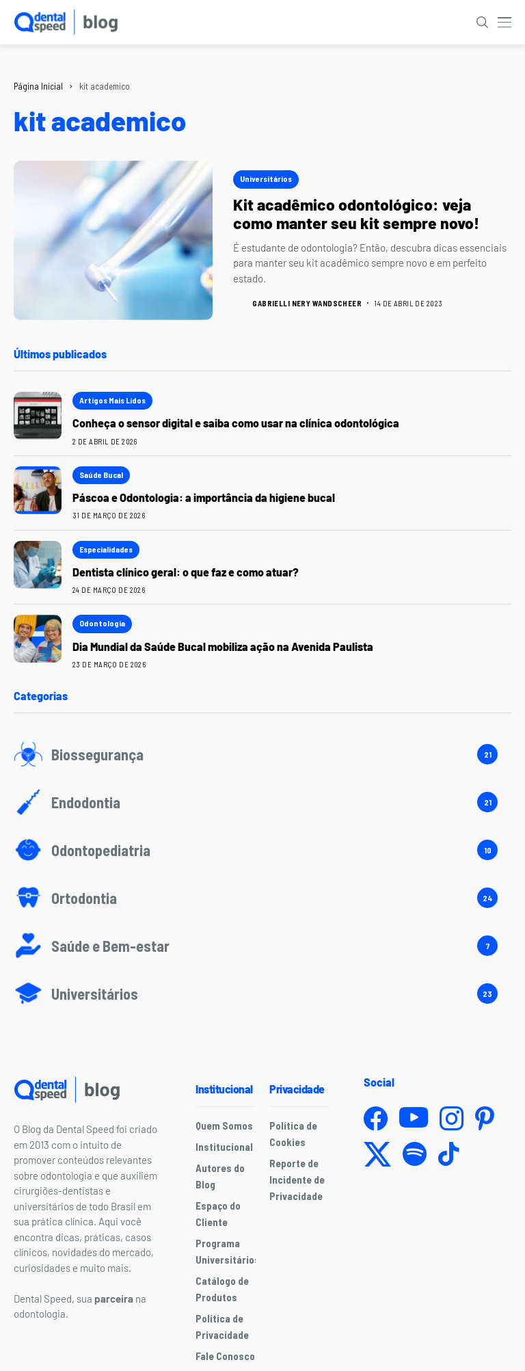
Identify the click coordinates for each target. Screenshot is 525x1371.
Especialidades (106, 549)
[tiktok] (448, 1154)
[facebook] (376, 1118)
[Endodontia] (262, 802)
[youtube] (413, 1118)
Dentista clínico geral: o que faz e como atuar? (185, 571)
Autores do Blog (220, 1176)
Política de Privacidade (222, 1326)
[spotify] (415, 1154)
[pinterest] (484, 1118)
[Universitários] (262, 993)
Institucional (224, 1147)
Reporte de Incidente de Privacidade (297, 1179)
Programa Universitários (228, 1251)
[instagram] (451, 1118)
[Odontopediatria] (262, 849)
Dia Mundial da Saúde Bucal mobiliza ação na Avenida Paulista (225, 646)
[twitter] (377, 1154)
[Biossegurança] (262, 754)
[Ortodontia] (262, 897)
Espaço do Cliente (218, 1213)
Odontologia (102, 623)
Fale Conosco (225, 1356)
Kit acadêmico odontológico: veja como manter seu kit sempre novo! (356, 214)
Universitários (266, 178)
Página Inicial (38, 86)
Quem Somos (224, 1125)
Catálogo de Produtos (222, 1289)
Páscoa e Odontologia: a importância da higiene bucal (203, 497)
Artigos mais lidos (112, 400)
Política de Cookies (293, 1133)
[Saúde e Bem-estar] (262, 945)
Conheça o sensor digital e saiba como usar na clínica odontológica (235, 422)
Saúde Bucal (101, 474)
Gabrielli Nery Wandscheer (307, 303)
